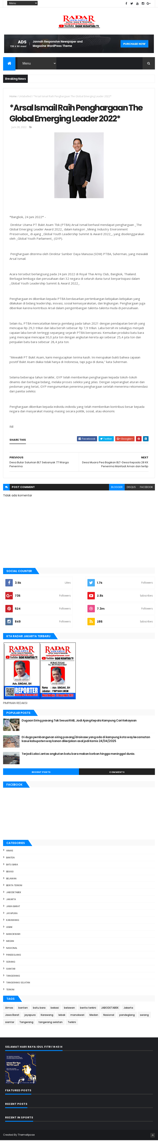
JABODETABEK (13, 893)
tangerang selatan (18, 983)
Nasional (11, 948)
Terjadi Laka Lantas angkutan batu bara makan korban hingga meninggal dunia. (78, 754)
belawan (11, 879)
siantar (10, 969)
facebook (146, 487)
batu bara (12, 865)
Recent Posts (41, 772)
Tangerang (13, 976)
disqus (131, 487)
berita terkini (14, 886)
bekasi (10, 872)
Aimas (9, 851)
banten (10, 858)
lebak (9, 927)
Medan (10, 941)
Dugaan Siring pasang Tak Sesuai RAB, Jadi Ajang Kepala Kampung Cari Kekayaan (79, 721)
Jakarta (11, 900)
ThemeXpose (26, 1135)
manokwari (13, 934)
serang (10, 962)
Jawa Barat (13, 907)
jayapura (11, 913)
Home (13, 96)
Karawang (12, 920)
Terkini (10, 990)
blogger (117, 487)
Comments (116, 772)
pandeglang (13, 955)
